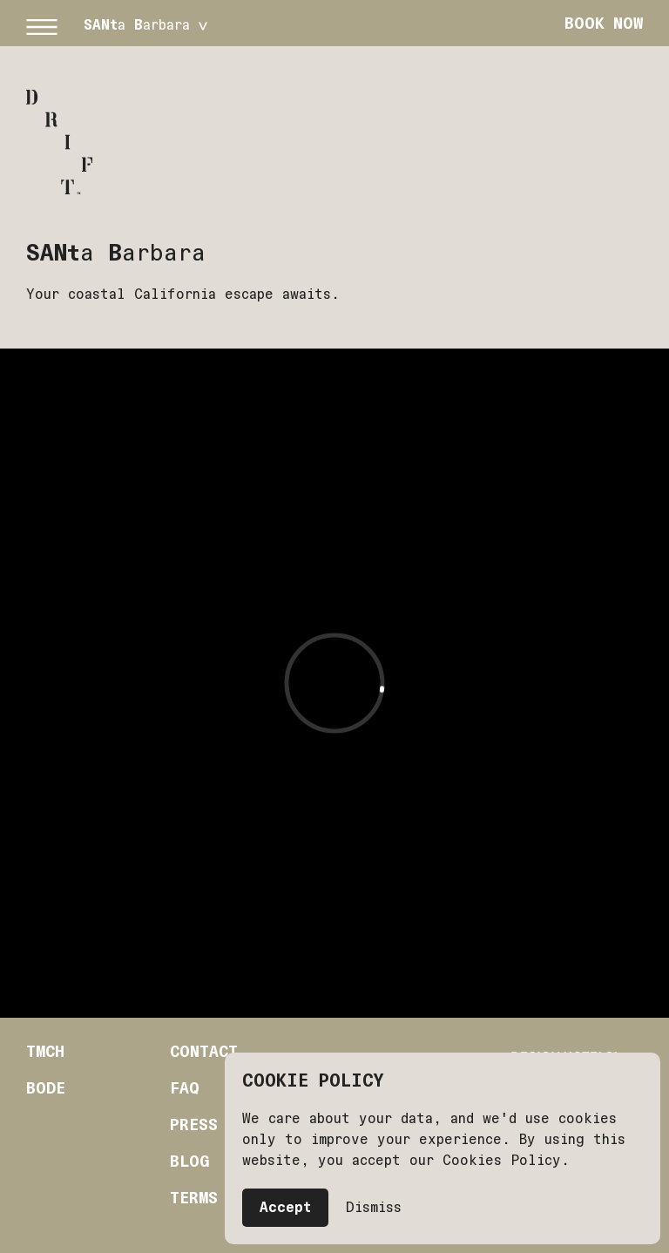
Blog (189, 1161)
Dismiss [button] (374, 1207)
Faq (184, 1088)
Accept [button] (285, 1207)
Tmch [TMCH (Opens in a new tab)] (45, 1052)
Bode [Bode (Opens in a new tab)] (45, 1088)
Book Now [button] (603, 23)
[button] (41, 23)
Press (194, 1125)
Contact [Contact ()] (204, 1052)
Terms (194, 1198)
